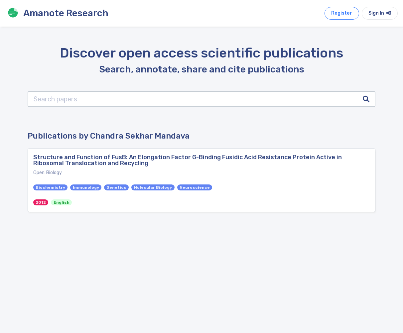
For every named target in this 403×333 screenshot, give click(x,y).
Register (341, 13)
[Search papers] (193, 99)
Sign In (379, 13)
